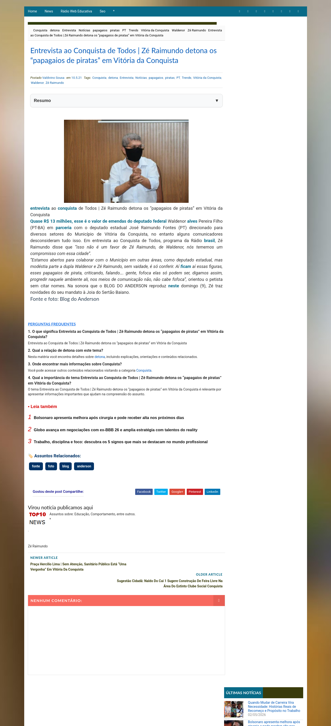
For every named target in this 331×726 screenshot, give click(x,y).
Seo (102, 12)
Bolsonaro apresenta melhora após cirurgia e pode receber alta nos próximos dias (109, 430)
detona (54, 31)
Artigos (232, 156)
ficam (202, 278)
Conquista (40, 31)
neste (207, 298)
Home (32, 12)
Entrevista (69, 31)
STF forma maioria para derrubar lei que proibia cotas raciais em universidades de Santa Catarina (273, 325)
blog (65, 479)
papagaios (100, 31)
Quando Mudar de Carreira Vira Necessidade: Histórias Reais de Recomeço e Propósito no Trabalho (274, 41)
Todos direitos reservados (118, 717)
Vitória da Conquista (155, 31)
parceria (72, 240)
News (48, 12)
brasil (200, 252)
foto (51, 479)
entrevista (40, 220)
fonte (36, 479)
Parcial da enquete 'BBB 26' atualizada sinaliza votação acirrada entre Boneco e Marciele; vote (275, 235)
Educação (233, 173)
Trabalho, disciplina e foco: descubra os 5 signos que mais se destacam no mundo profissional (121, 455)
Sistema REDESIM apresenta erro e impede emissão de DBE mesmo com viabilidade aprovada (274, 305)
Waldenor (178, 31)
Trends (133, 31)
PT (124, 31)
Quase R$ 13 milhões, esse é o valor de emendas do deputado (92, 233)
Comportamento (238, 164)
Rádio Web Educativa (76, 12)
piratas (114, 31)
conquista (66, 220)
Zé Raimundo (196, 31)
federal (160, 233)
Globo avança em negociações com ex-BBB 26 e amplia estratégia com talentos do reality (115, 442)
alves (193, 233)
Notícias (84, 31)
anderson (84, 479)
